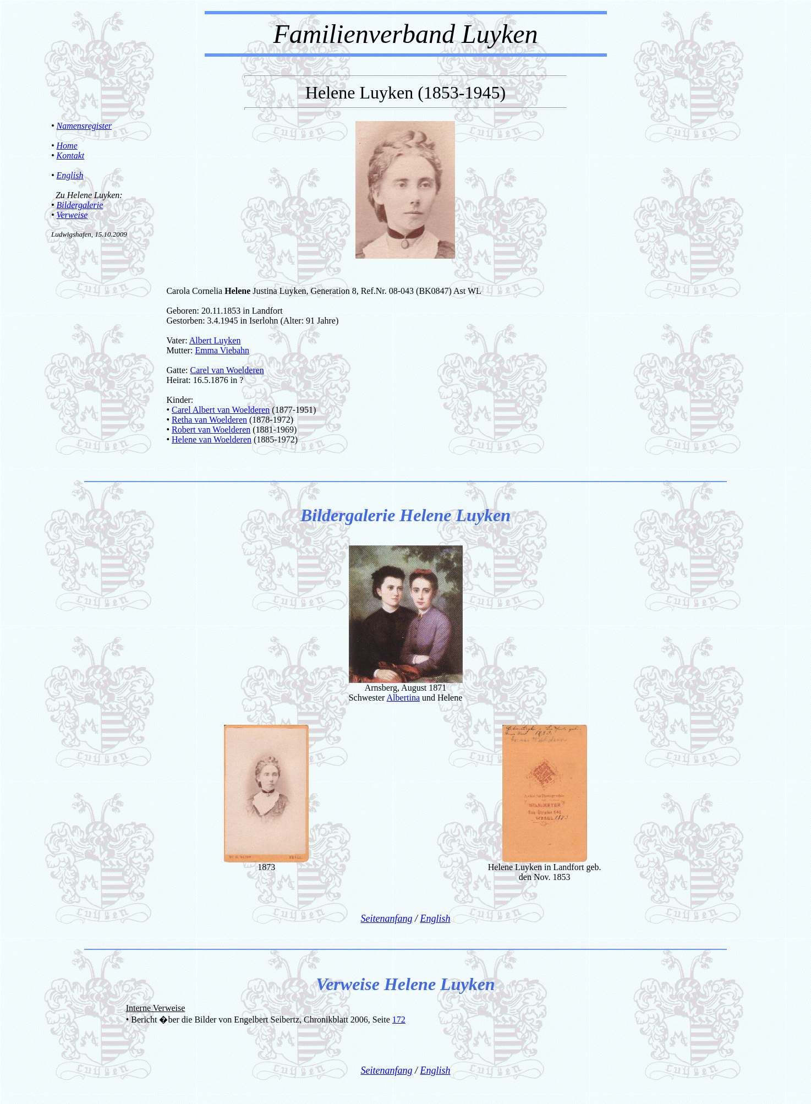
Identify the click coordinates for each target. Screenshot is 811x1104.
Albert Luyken (215, 340)
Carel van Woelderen (227, 370)
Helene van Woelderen (211, 439)
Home (67, 145)
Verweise (72, 215)
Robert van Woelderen (211, 429)
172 (399, 1019)
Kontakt (71, 155)
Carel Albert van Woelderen (221, 409)
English (70, 175)
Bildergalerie (80, 205)
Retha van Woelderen (209, 419)
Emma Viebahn (222, 350)
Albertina (403, 697)
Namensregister (84, 125)
